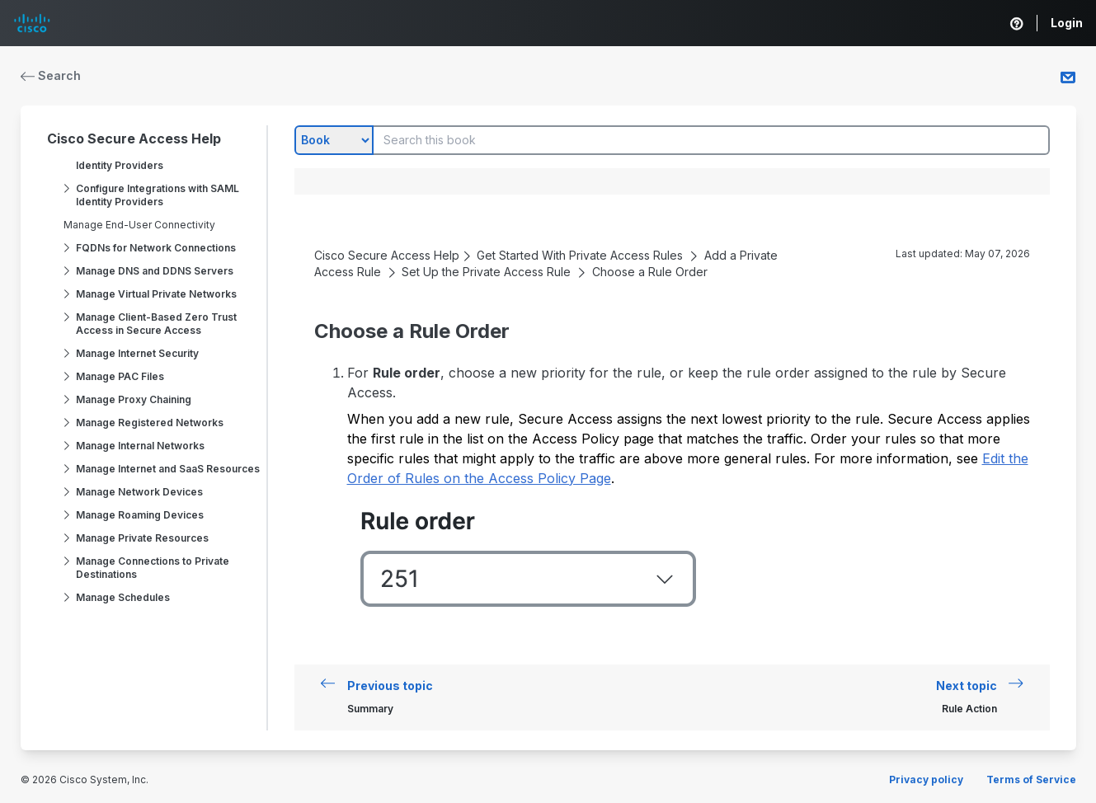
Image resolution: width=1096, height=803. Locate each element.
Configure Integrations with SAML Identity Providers (157, 195)
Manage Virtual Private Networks (156, 294)
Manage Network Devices (139, 492)
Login (1067, 23)
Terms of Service (1031, 779)
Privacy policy (926, 779)
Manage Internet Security (137, 353)
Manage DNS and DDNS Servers (154, 271)
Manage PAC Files (120, 376)
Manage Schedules (123, 597)
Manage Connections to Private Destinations (152, 567)
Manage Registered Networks (149, 422)
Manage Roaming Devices (140, 515)
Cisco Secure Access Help (134, 138)
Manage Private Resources (142, 538)
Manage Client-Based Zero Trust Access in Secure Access (156, 323)
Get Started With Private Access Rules (580, 255)
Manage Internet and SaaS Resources (168, 469)
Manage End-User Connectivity (139, 224)
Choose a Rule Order (650, 272)
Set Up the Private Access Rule (486, 272)
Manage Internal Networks (140, 445)
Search (51, 75)
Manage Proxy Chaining (133, 399)
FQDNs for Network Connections (156, 248)
